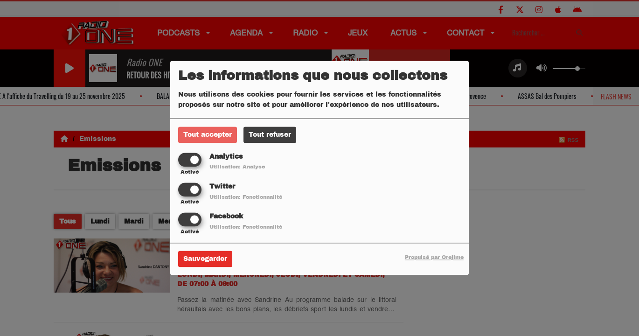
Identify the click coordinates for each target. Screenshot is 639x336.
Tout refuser (270, 134)
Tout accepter (207, 134)
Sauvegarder (205, 259)
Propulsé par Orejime (434, 257)
